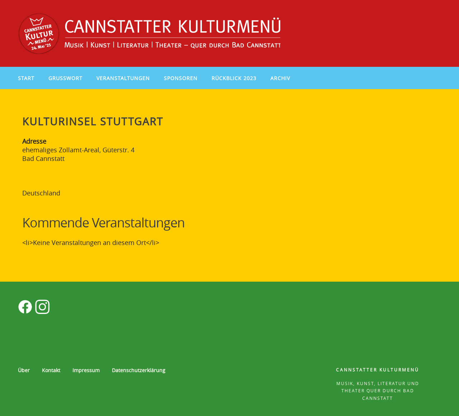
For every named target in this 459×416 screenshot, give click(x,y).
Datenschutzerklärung (138, 370)
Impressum (86, 370)
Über (24, 370)
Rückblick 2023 (234, 78)
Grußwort (65, 78)
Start (26, 78)
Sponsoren (181, 78)
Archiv (280, 78)
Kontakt (51, 370)
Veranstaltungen (123, 78)
